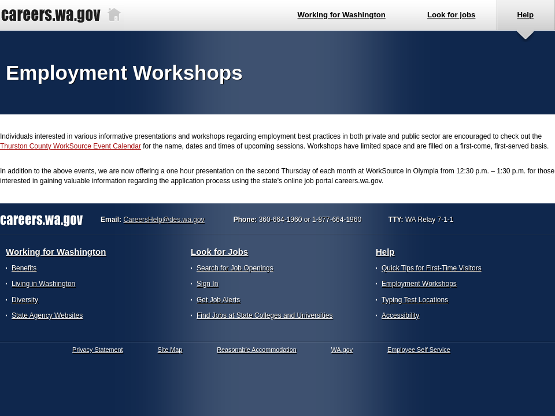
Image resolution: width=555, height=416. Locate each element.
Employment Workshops (419, 284)
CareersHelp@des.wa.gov (163, 220)
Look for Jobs (219, 252)
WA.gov (342, 349)
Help (385, 252)
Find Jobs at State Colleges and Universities (264, 315)
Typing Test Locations (415, 300)
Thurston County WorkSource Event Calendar (70, 146)
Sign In (207, 284)
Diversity (25, 300)
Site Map (170, 349)
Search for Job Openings (235, 268)
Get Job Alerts (218, 300)
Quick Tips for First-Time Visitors (432, 268)
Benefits (24, 268)
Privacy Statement (97, 349)
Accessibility (400, 315)
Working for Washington (56, 252)
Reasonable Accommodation (256, 349)
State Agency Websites (47, 315)
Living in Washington (43, 284)
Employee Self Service (418, 349)
